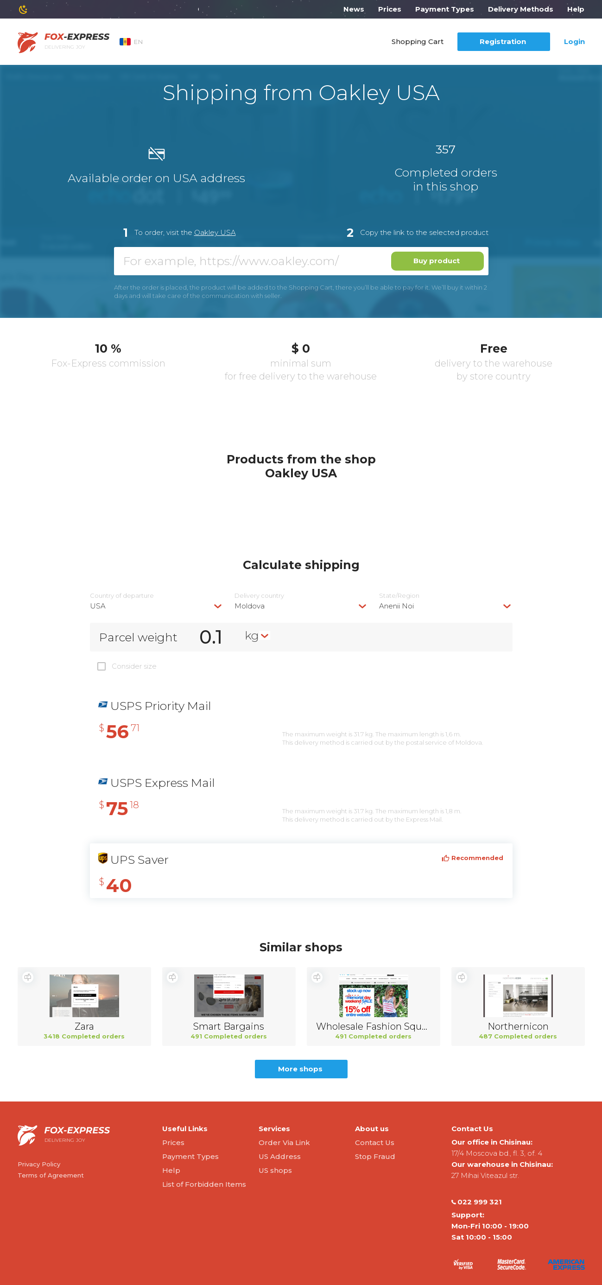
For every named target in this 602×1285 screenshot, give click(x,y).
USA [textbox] (98, 605)
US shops (275, 1170)
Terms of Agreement (51, 1175)
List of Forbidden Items (204, 1184)
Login (574, 41)
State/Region (399, 596)
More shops (300, 1068)
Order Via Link (284, 1142)
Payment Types (444, 9)
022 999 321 (476, 1202)
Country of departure (122, 596)
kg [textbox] (252, 635)
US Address (280, 1156)
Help (575, 9)
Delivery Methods (520, 9)
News (353, 9)
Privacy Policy (39, 1164)
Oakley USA (215, 232)
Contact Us (374, 1142)
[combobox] (156, 606)
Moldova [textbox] (249, 605)
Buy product (436, 260)
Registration (503, 41)
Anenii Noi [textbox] (396, 605)
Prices (389, 9)
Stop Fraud (375, 1156)
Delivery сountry (259, 596)
